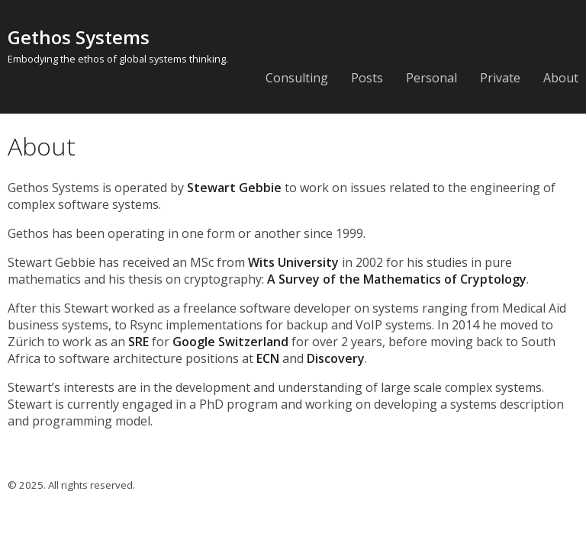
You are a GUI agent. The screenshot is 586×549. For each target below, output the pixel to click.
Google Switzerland (230, 341)
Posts (367, 77)
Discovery (336, 358)
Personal (431, 77)
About (560, 77)
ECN (267, 358)
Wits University (293, 262)
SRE (138, 341)
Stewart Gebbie (234, 187)
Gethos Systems (79, 37)
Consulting (297, 77)
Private (500, 77)
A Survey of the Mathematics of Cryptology (396, 279)
